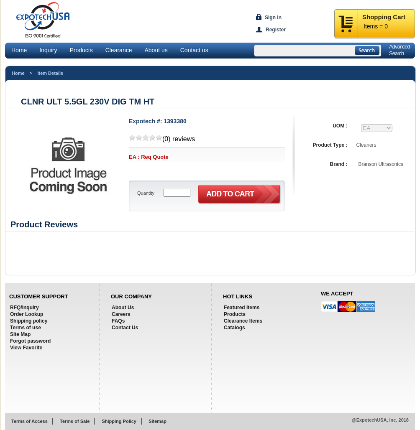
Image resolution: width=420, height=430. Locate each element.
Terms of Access (29, 421)
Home (19, 50)
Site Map (20, 334)
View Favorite (26, 348)
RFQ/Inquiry (24, 307)
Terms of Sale (75, 421)
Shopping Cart (383, 16)
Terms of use (25, 328)
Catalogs (234, 328)
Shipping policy (28, 321)
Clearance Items (243, 321)
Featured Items (241, 307)
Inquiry (48, 50)
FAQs (118, 321)
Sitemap (157, 421)
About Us (123, 307)
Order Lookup (26, 314)
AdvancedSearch (399, 49)
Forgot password (30, 341)
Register (276, 30)
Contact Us (125, 328)
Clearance (118, 50)
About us (155, 50)
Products (80, 50)
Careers (121, 314)
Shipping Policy (119, 421)
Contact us (194, 50)
